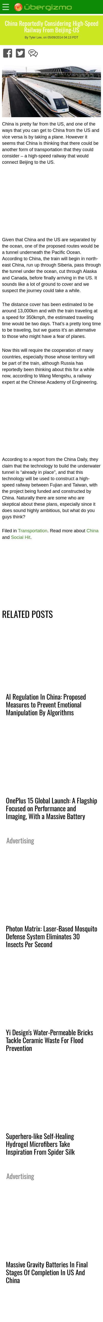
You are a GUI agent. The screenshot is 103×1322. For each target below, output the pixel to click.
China (92, 530)
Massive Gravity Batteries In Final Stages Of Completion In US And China (47, 1272)
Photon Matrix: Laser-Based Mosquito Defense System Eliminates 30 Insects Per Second (51, 936)
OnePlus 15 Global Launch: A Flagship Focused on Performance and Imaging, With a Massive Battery (51, 808)
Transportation (32, 530)
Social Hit (20, 537)
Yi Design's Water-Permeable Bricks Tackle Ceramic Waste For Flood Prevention (49, 1040)
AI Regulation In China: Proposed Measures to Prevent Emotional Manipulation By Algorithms (46, 704)
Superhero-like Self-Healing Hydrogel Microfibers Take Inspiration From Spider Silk (40, 1144)
